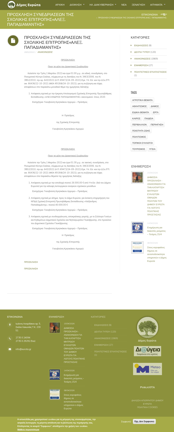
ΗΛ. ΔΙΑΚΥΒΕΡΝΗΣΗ (96, 5)
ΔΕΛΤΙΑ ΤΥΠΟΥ (142, 52)
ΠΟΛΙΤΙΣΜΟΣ (139, 136)
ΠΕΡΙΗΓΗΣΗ (157, 124)
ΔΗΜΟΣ (155, 106)
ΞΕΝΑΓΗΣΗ (136, 5)
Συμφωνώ (126, 422)
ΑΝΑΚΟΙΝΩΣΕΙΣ (45, 52)
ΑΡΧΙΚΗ (52, 5)
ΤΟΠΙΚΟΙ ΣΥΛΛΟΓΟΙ (142, 143)
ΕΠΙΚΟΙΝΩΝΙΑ (148, 16)
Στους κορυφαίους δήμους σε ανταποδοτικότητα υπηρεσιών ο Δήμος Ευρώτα (158, 254)
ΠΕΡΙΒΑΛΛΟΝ (139, 124)
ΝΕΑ (120, 5)
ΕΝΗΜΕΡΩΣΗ (142, 65)
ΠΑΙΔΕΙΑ (149, 118)
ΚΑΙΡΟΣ (136, 118)
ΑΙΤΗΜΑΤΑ (156, 5)
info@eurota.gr (23, 349)
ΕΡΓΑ (156, 112)
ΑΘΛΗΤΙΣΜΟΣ (139, 106)
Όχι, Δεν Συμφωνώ (144, 422)
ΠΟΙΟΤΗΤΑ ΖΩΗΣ (141, 130)
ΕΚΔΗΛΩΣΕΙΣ (142, 45)
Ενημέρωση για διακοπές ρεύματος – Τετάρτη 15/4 (157, 231)
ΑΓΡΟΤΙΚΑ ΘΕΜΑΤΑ (142, 100)
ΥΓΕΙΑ (152, 149)
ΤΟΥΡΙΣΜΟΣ (138, 149)
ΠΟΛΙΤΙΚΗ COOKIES (146, 407)
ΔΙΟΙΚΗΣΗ (69, 5)
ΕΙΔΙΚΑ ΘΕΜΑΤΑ (140, 112)
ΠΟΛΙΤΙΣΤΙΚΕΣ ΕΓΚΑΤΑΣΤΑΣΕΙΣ (151, 71)
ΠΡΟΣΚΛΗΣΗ (31, 262)
